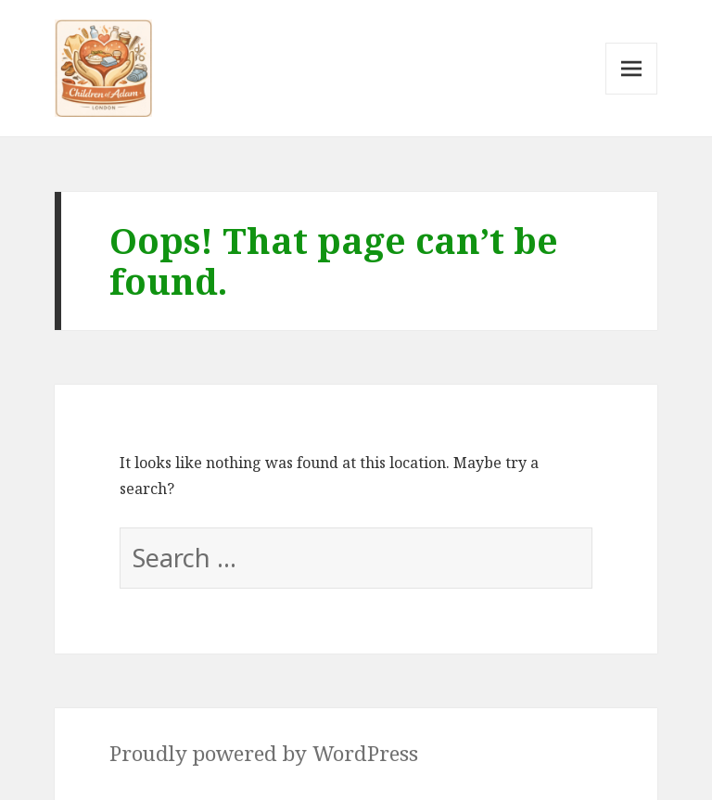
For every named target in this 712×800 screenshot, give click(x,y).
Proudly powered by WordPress (263, 753)
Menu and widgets (631, 94)
